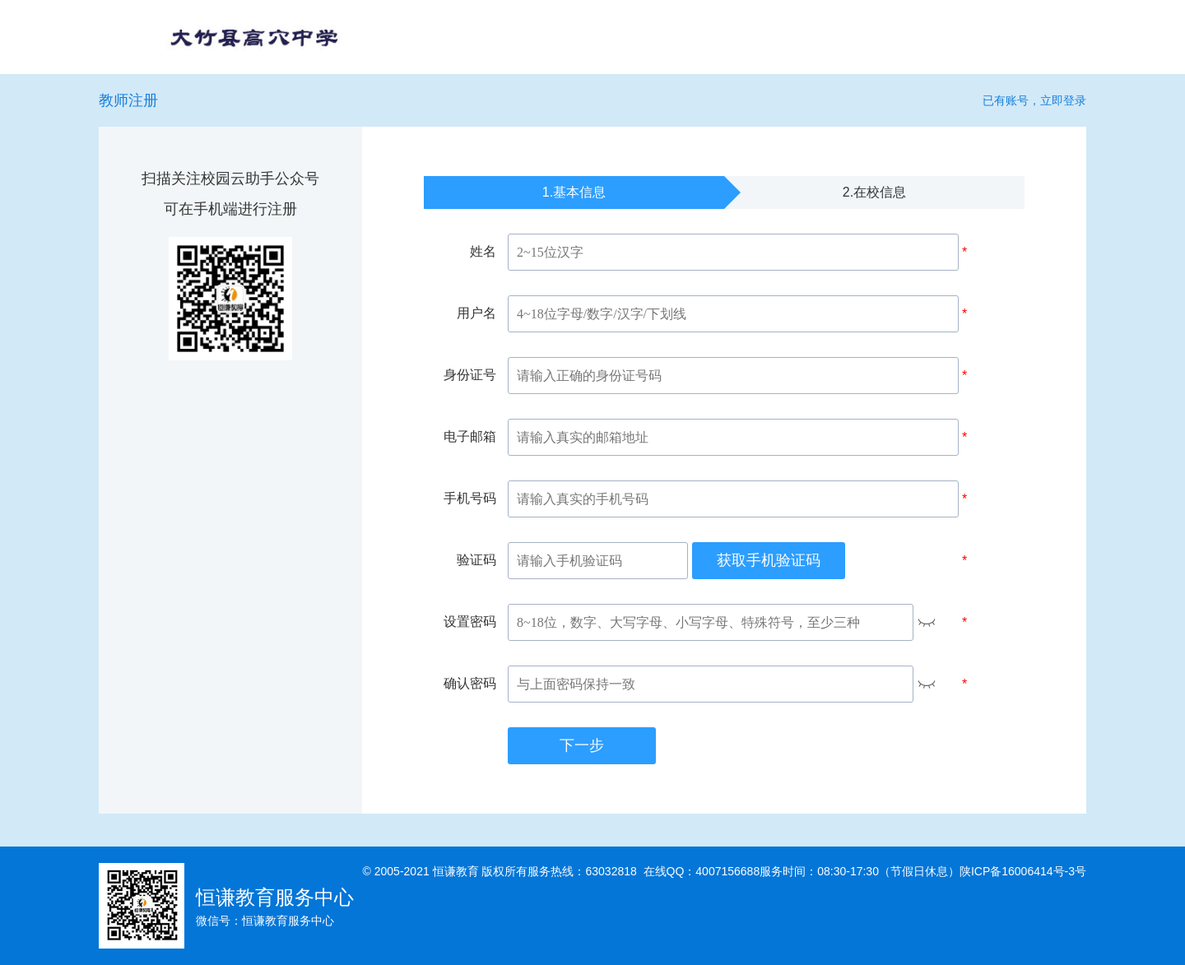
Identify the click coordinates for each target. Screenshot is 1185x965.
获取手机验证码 (768, 560)
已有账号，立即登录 (1034, 100)
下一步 (582, 745)
